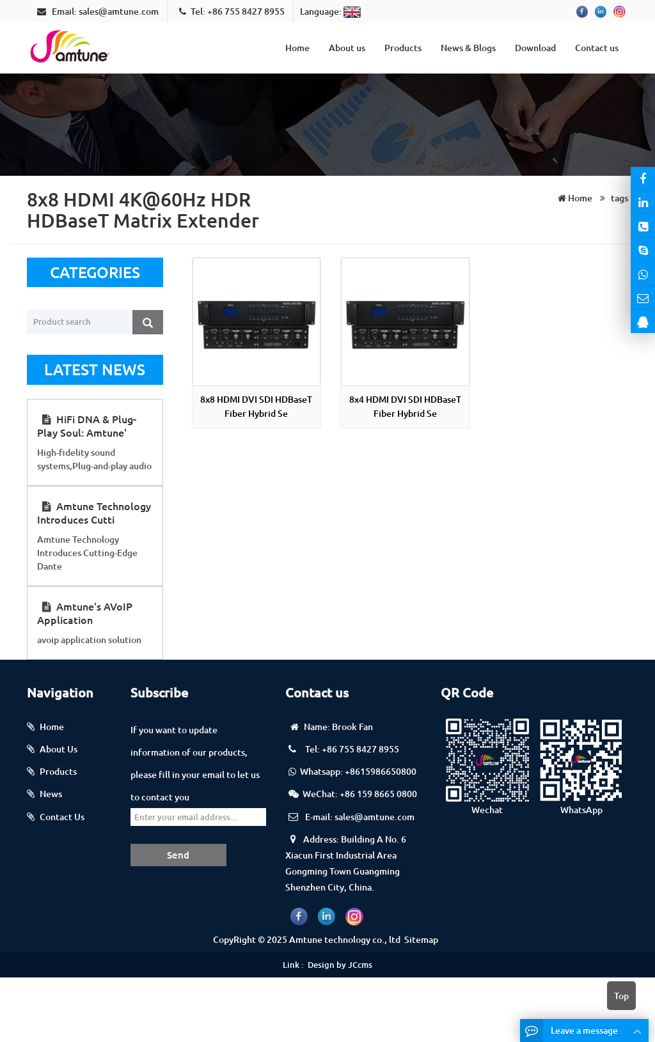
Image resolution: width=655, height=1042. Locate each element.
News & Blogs (468, 48)
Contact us (597, 48)
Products (403, 48)
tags (618, 198)
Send (178, 854)
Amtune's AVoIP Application (84, 612)
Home (297, 48)
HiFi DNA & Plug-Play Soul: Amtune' (86, 425)
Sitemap (421, 939)
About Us (58, 749)
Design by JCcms (340, 964)
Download (535, 48)
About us (347, 48)
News (51, 794)
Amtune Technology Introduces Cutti (94, 512)
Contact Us (62, 817)
